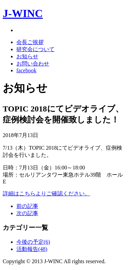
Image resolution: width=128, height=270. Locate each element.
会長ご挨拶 (30, 42)
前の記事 (27, 206)
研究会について (35, 49)
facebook (26, 70)
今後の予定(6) (33, 242)
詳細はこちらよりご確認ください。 (46, 193)
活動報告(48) (31, 249)
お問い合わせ (32, 63)
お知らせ (27, 56)
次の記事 (27, 213)
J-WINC (23, 13)
